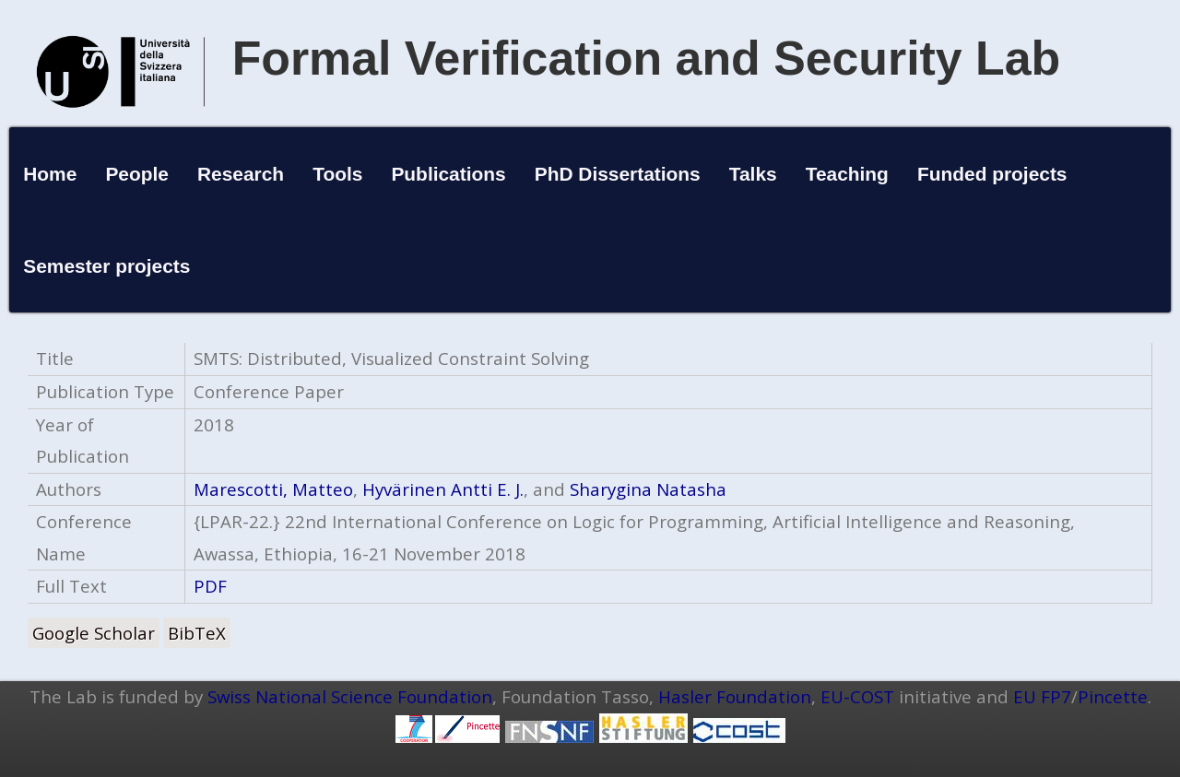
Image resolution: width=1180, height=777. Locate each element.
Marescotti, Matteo (273, 488)
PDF (210, 585)
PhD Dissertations (618, 173)
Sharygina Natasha (648, 488)
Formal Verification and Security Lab (646, 58)
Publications (448, 173)
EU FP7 (1042, 696)
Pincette (1113, 696)
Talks (753, 173)
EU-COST (857, 696)
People (137, 173)
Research (240, 173)
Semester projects (106, 266)
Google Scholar (93, 632)
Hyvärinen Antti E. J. (443, 488)
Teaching (847, 173)
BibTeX (197, 632)
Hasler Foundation (734, 696)
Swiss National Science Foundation (349, 696)
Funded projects (992, 173)
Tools (337, 173)
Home (50, 173)
